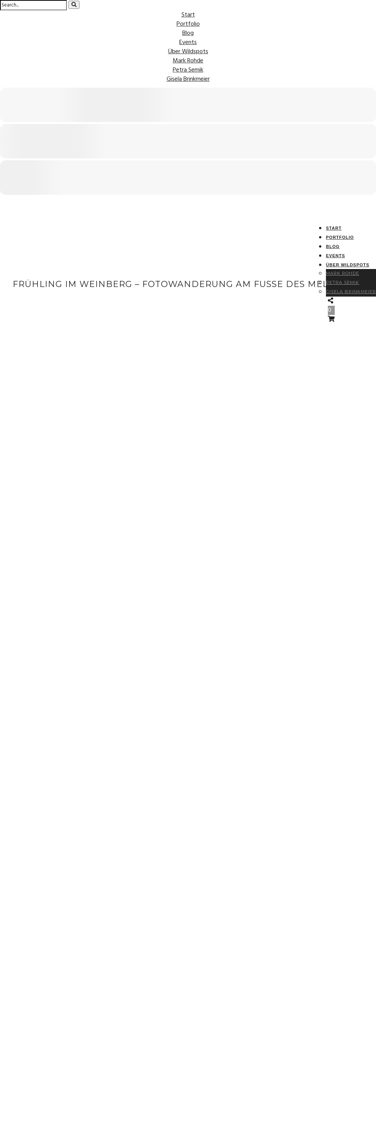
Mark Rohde (188, 61)
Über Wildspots (188, 52)
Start (188, 15)
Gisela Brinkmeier (188, 79)
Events (188, 42)
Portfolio (188, 24)
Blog (188, 33)
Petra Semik (188, 70)
